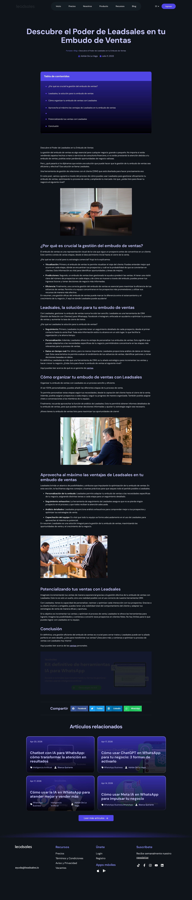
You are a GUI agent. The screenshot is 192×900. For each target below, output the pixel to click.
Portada (69, 51)
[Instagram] (150, 865)
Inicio (58, 6)
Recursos (120, 6)
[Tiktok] (138, 865)
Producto (103, 6)
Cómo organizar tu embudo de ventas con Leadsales (72, 100)
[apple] (98, 870)
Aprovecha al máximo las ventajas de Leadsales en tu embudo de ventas (82, 107)
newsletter (142, 857)
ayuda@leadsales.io (27, 867)
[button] (157, 6)
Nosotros (87, 6)
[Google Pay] (104, 870)
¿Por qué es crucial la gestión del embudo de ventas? (73, 86)
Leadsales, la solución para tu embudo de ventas (70, 93)
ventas (90, 368)
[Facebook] (144, 865)
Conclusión (53, 126)
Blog (134, 6)
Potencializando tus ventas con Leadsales (67, 119)
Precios (72, 6)
